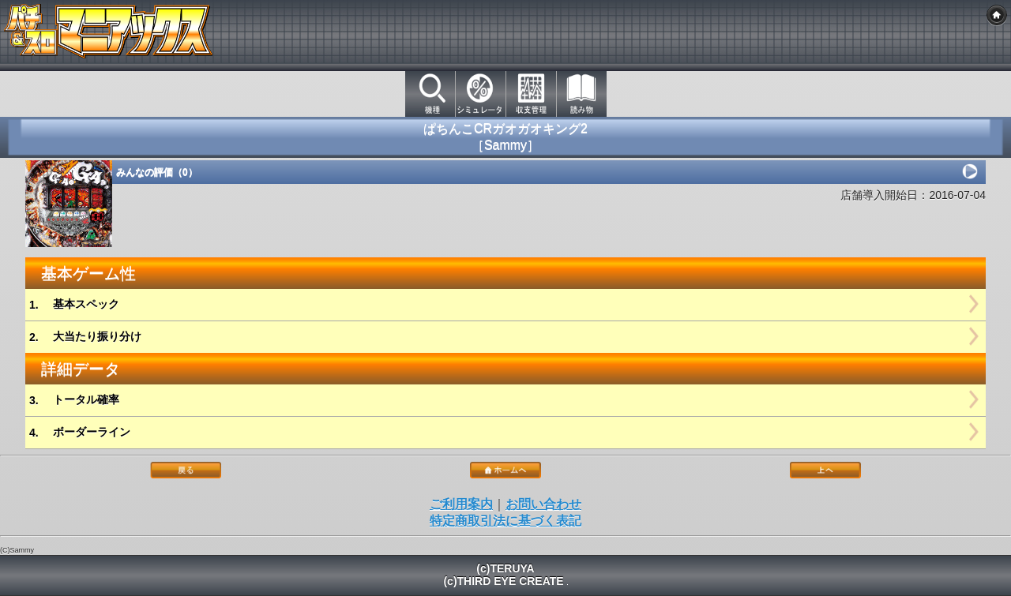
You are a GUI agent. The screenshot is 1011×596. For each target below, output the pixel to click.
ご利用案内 (461, 504)
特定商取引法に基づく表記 (505, 520)
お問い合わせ (543, 504)
